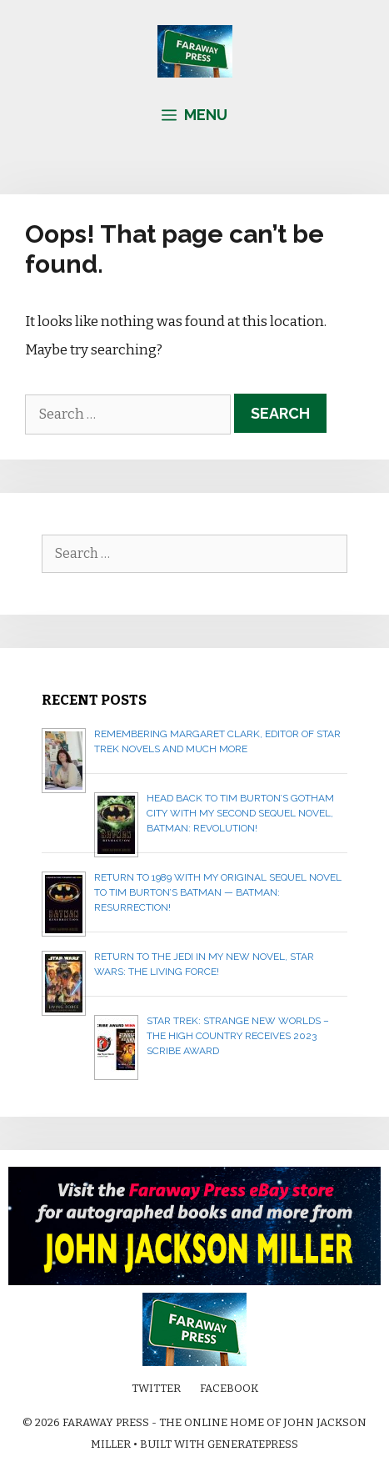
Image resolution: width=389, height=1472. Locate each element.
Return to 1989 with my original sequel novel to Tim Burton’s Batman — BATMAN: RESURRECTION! (218, 892)
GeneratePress (252, 1444)
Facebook (229, 1388)
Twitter (156, 1388)
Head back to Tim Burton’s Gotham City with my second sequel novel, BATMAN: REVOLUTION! (240, 813)
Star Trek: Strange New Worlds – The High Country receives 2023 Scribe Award (238, 1036)
